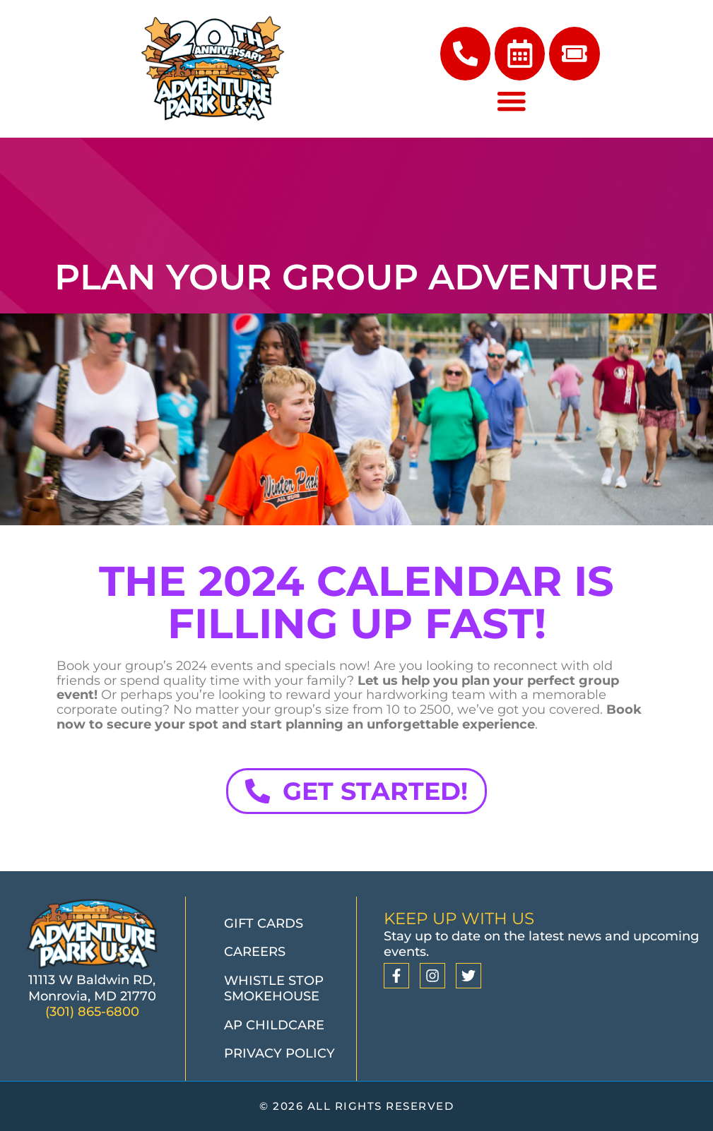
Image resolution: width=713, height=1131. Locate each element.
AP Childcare (274, 1025)
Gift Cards (263, 923)
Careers (254, 951)
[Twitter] (468, 975)
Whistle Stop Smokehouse (274, 989)
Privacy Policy (279, 1053)
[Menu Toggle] (511, 104)
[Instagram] (432, 975)
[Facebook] (396, 975)
